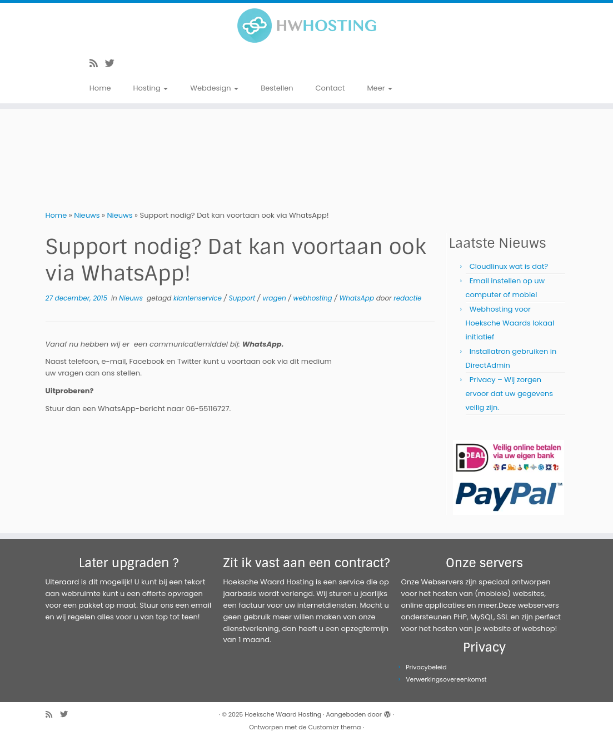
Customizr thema (334, 727)
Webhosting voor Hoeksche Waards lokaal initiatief (510, 323)
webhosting (314, 298)
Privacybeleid (426, 667)
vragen (275, 298)
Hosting (150, 88)
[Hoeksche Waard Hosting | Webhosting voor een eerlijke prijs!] (306, 25)
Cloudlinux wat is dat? (509, 266)
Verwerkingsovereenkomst (446, 679)
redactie (407, 298)
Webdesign (214, 88)
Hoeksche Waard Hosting (283, 714)
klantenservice (198, 298)
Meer (379, 88)
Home (100, 88)
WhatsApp (358, 298)
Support (243, 298)
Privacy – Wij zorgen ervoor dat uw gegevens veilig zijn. (510, 393)
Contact (330, 88)
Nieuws (86, 215)
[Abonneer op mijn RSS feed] (97, 63)
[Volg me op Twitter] (113, 63)
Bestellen (277, 88)
